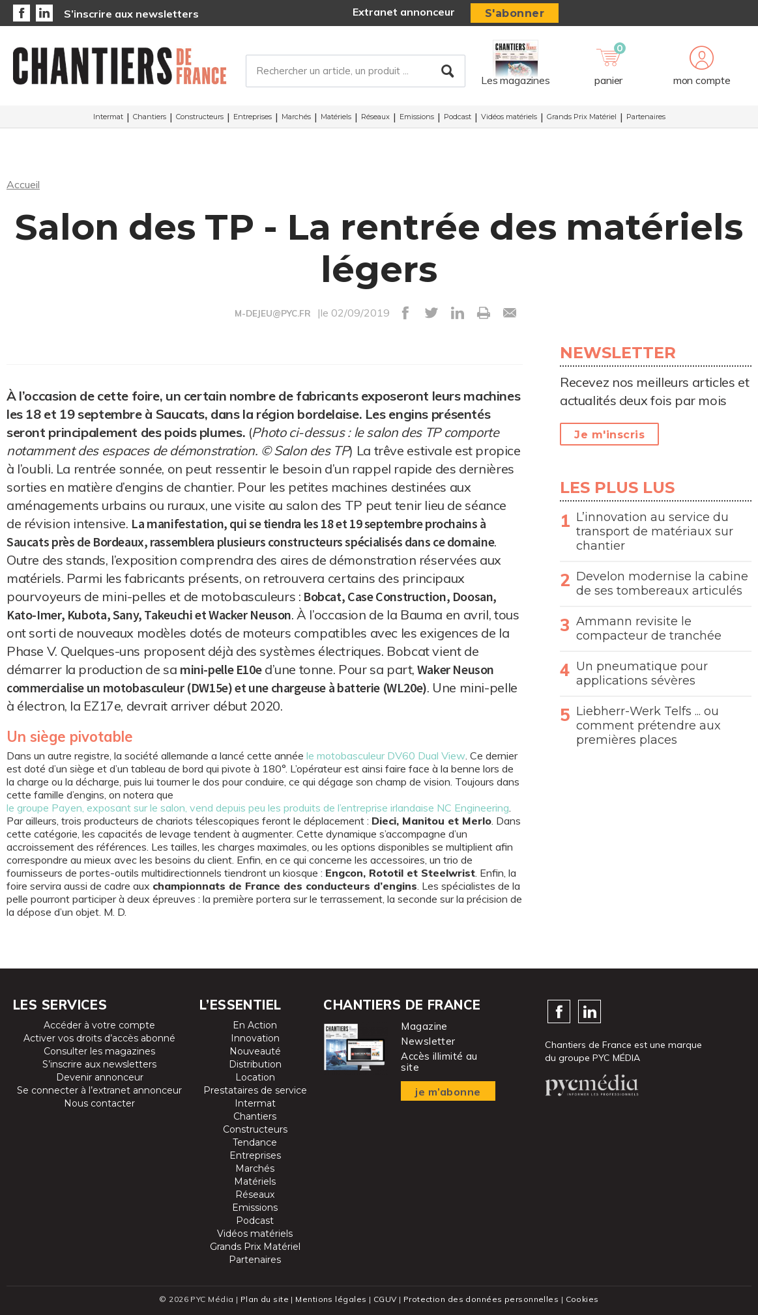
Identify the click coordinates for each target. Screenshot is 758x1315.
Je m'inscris (609, 435)
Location (255, 1077)
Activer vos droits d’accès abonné (99, 1038)
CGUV (385, 1299)
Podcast (457, 116)
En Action (255, 1025)
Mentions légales (330, 1299)
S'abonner (515, 13)
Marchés (296, 116)
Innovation (255, 1038)
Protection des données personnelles (481, 1299)
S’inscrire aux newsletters (131, 13)
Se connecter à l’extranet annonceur (99, 1090)
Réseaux (375, 116)
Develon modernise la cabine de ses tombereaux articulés (662, 583)
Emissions (417, 116)
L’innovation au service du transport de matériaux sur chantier (654, 531)
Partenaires (645, 116)
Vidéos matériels (509, 116)
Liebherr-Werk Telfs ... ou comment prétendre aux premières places (648, 725)
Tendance (255, 1142)
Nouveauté (255, 1051)
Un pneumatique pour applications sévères (642, 673)
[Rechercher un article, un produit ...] (355, 71)
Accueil (23, 184)
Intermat (108, 116)
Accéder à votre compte (99, 1025)
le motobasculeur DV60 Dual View (385, 755)
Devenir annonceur (99, 1077)
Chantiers (149, 116)
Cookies (582, 1299)
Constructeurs (200, 116)
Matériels (336, 116)
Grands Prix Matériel (582, 116)
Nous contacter (99, 1103)
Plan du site (265, 1299)
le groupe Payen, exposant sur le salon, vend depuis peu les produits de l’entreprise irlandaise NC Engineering (258, 807)
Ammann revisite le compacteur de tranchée (649, 628)
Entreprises (252, 116)
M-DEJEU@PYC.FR (273, 313)
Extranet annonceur (404, 11)
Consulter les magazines (99, 1051)
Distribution (255, 1064)
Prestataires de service (255, 1090)
